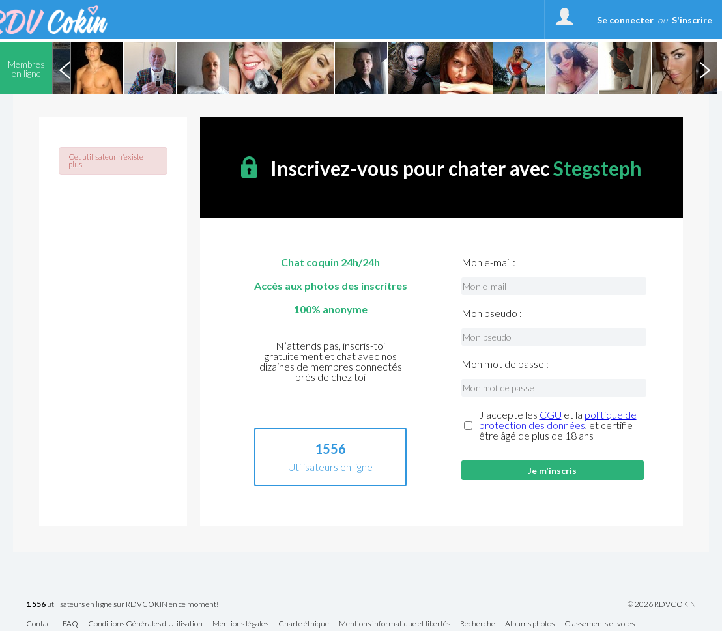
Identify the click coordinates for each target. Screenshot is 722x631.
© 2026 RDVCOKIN (662, 604)
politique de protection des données (558, 419)
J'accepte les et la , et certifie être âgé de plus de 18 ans (558, 425)
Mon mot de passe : (505, 364)
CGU (551, 414)
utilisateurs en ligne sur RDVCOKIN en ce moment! (122, 604)
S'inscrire (692, 19)
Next (704, 68)
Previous (64, 68)
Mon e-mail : (488, 262)
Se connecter (625, 19)
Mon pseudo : (491, 313)
